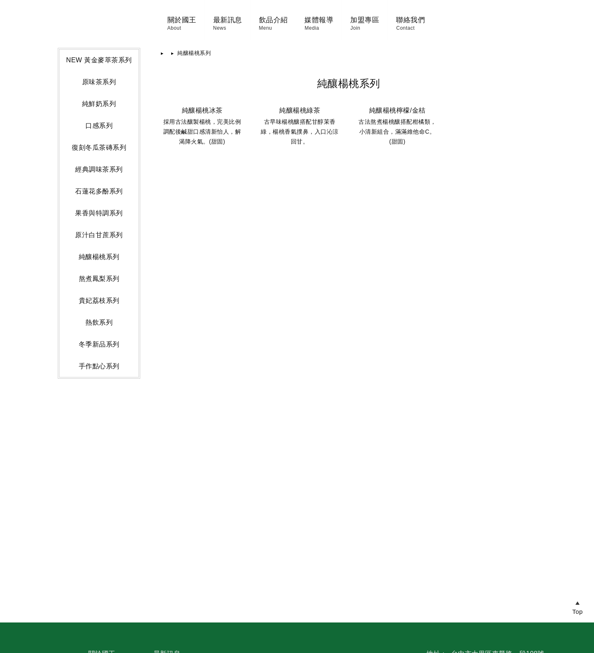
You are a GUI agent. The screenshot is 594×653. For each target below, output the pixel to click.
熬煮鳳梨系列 (99, 444)
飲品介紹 (210, 31)
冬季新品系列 (99, 510)
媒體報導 (381, 31)
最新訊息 (165, 31)
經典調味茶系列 (99, 335)
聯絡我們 (473, 31)
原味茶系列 (99, 248)
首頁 (172, 219)
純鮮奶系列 (99, 269)
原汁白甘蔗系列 (99, 401)
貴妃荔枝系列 (99, 466)
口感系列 (99, 291)
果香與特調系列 (99, 379)
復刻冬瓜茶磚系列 (99, 313)
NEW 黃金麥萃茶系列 (99, 226)
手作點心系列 (99, 532)
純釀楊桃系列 (99, 423)
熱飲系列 (99, 488)
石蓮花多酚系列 (99, 357)
